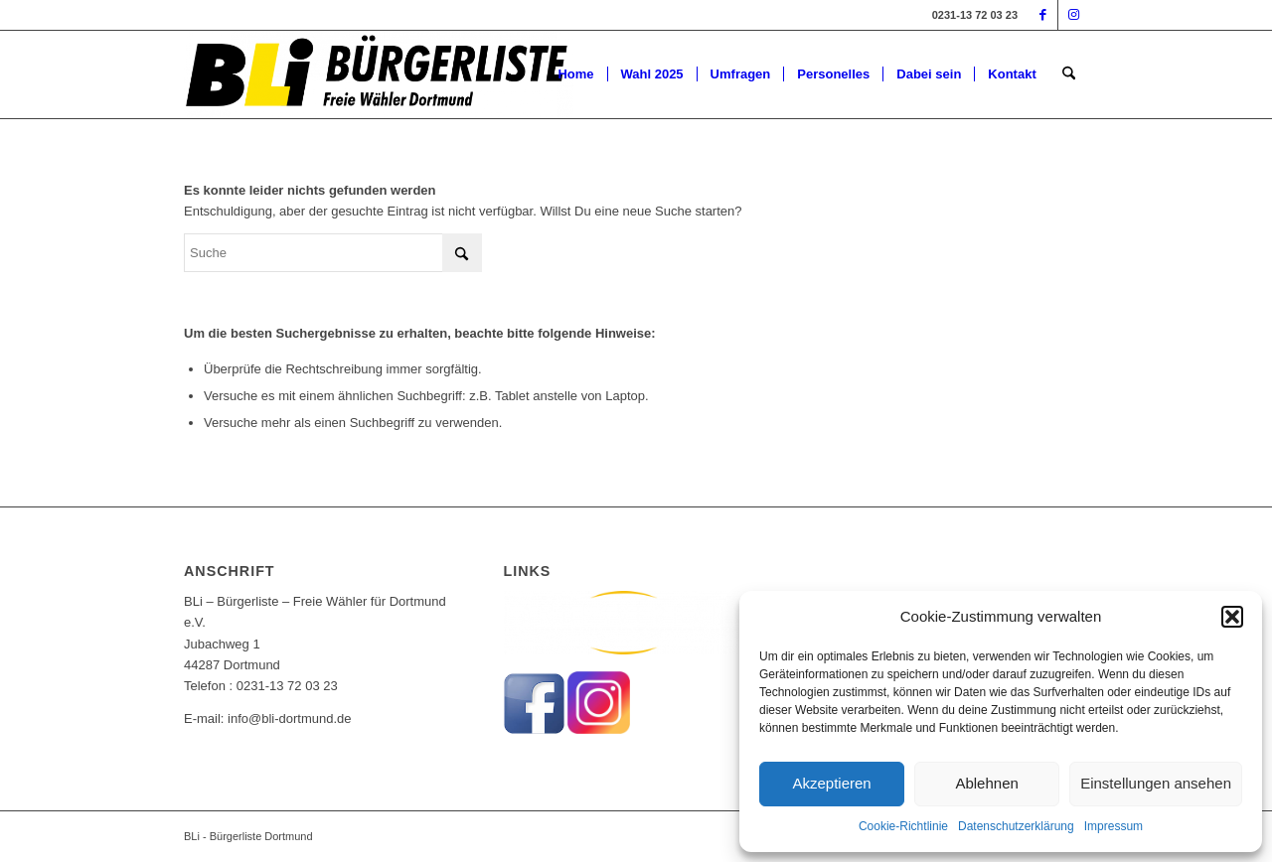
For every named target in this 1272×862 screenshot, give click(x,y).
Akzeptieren (831, 783)
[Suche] (1068, 74)
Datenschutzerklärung (1016, 826)
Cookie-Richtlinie (903, 826)
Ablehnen (986, 783)
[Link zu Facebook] (1043, 15)
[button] (1232, 617)
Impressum (1113, 826)
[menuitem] (575, 74)
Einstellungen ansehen (1155, 783)
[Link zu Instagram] (1073, 15)
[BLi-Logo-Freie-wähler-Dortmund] (378, 74)
